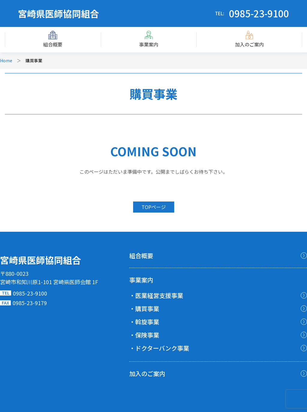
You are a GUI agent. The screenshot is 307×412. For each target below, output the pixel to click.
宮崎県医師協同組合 (58, 13)
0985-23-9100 (259, 13)
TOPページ (154, 206)
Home (6, 60)
